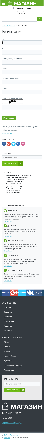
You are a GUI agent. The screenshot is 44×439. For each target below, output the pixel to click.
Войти (6, 435)
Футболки (8, 361)
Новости (7, 307)
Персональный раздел (11, 423)
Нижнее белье (10, 356)
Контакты (8, 331)
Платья (7, 347)
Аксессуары (9, 370)
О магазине (9, 321)
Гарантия (8, 326)
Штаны (7, 351)
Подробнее (7, 221)
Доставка (8, 317)
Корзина (7, 438)
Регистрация (14, 435)
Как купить (8, 312)
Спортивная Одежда (13, 365)
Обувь (6, 342)
